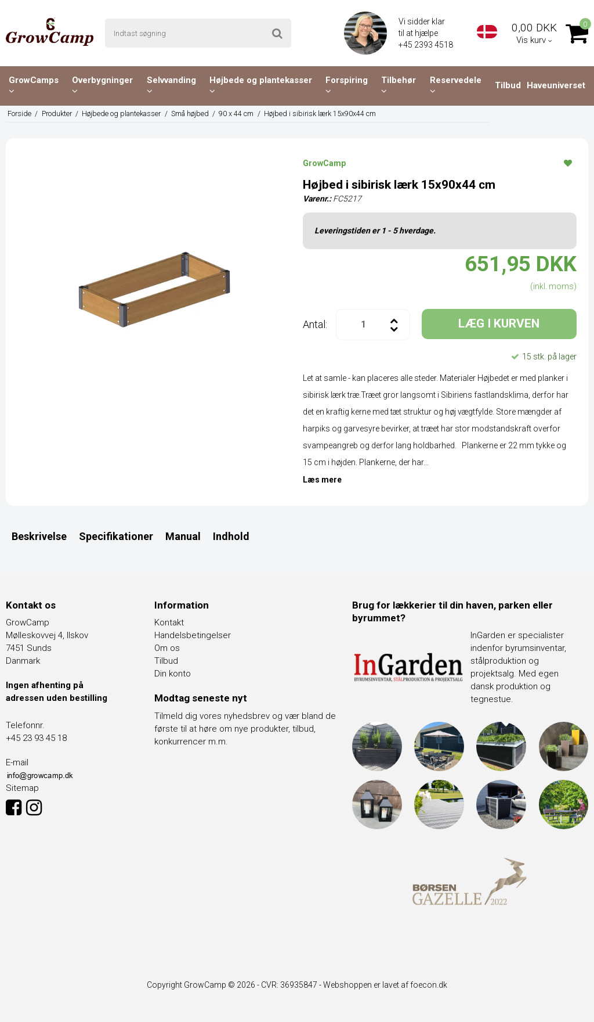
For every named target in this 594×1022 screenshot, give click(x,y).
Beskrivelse (39, 536)
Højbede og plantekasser (260, 85)
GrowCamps (34, 85)
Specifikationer (116, 536)
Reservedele (455, 85)
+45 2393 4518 (427, 44)
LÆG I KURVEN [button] (498, 323)
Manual (183, 536)
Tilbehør (398, 85)
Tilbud (508, 85)
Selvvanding (171, 85)
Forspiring (346, 85)
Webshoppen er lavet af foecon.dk (385, 984)
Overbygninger (102, 85)
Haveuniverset (556, 85)
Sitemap (22, 788)
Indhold (231, 536)
